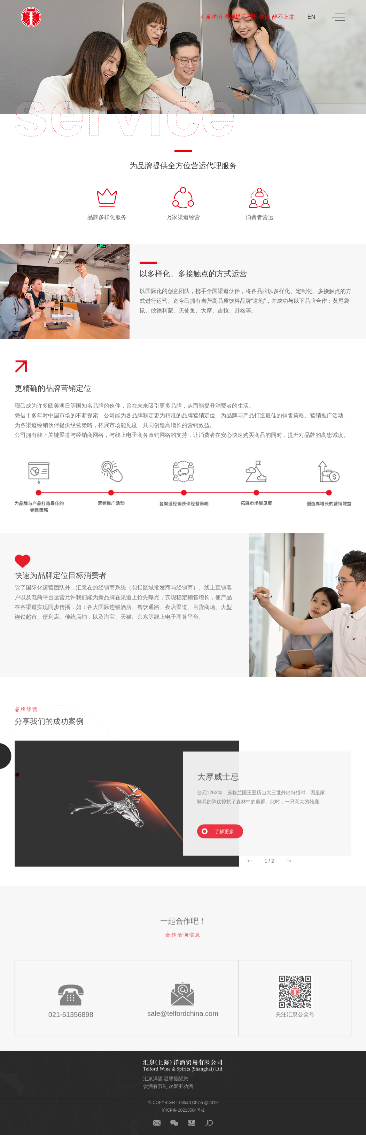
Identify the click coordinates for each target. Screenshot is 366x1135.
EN (311, 17)
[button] (250, 869)
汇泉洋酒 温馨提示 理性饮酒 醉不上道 (247, 17)
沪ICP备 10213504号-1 (183, 1110)
